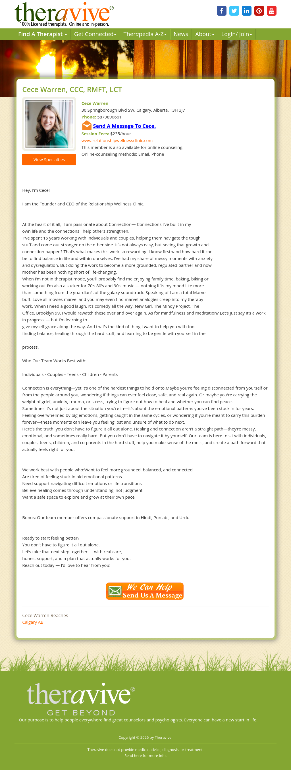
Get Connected (95, 34)
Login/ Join (236, 34)
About (204, 34)
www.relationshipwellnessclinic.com (117, 140)
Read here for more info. (145, 755)
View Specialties (49, 159)
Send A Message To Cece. (124, 125)
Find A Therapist (42, 34)
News (181, 34)
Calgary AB (32, 622)
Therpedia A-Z (145, 34)
